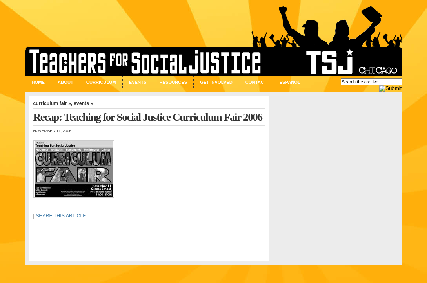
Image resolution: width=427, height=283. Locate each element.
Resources (173, 82)
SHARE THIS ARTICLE (61, 216)
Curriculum (101, 82)
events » (83, 103)
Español (290, 82)
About (65, 82)
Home (38, 82)
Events (138, 82)
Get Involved (216, 82)
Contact (256, 82)
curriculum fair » (52, 103)
